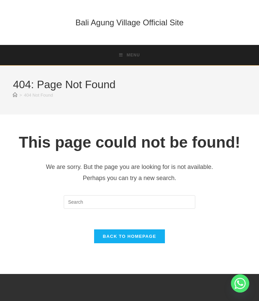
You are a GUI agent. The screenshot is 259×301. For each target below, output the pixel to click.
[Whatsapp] (240, 283)
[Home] (15, 95)
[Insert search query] (129, 202)
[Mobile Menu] (129, 55)
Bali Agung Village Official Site (130, 22)
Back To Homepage (129, 236)
